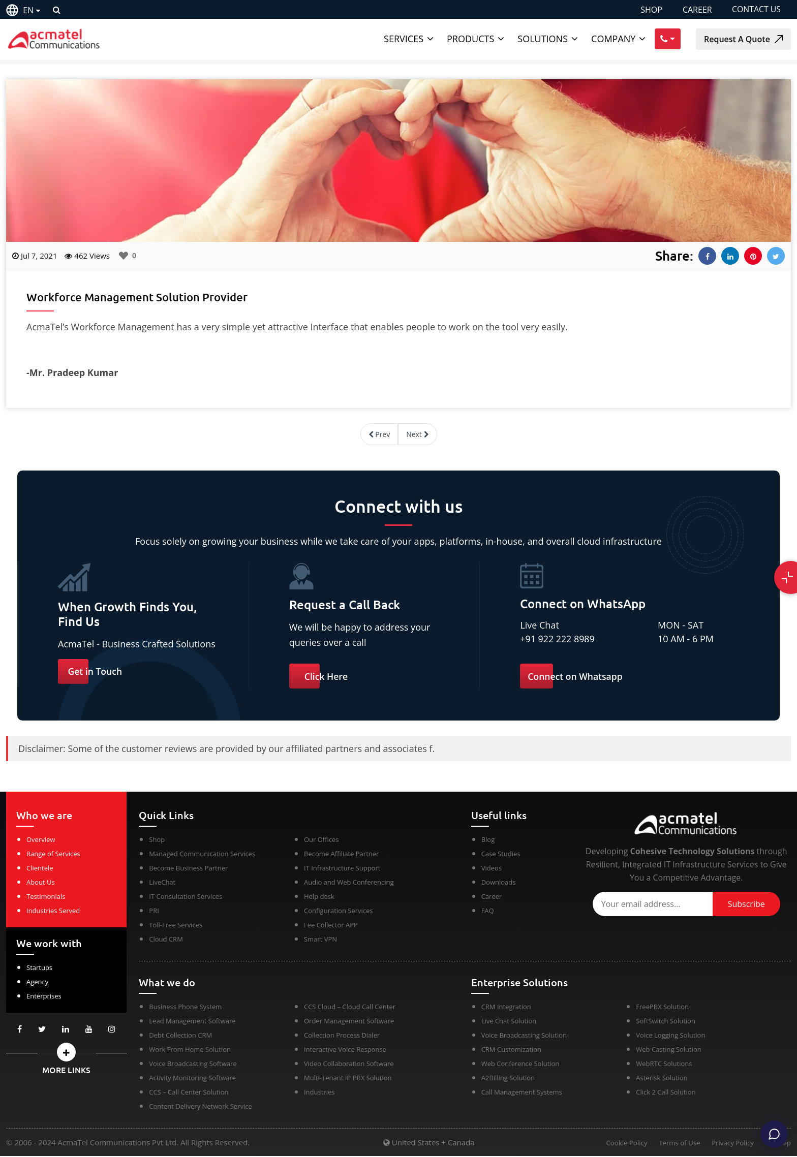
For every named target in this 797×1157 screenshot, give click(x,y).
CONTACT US (756, 9)
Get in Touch (96, 672)
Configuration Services (338, 911)
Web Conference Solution (520, 1064)
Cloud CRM (166, 940)
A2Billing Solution (508, 1078)
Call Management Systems (521, 1093)
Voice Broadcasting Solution (524, 1036)
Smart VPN (320, 940)
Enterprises (44, 997)
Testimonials (45, 897)
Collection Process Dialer (342, 1036)
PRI (154, 911)
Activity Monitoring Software (192, 1078)
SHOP (651, 9)
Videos (491, 868)
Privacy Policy (730, 1144)
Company (613, 39)
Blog (488, 840)
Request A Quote (743, 39)
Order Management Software (349, 1021)
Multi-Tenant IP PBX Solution (348, 1078)
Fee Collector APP (331, 925)
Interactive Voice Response (345, 1050)
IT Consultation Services (185, 897)
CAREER (696, 9)
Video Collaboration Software (349, 1064)
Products (470, 39)
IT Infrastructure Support (342, 868)
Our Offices (321, 840)
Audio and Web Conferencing (349, 883)
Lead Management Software (192, 1021)
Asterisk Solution (661, 1078)
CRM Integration (506, 1007)
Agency (37, 982)
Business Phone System (185, 1007)
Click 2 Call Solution (665, 1093)
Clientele (39, 868)
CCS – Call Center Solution (188, 1093)
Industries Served (53, 911)
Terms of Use (675, 1144)
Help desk (319, 897)
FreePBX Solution (662, 1007)
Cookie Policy (621, 1144)
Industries (319, 1093)
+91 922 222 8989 (557, 639)
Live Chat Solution (509, 1021)
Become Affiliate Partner (341, 854)
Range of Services (53, 854)
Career (491, 897)
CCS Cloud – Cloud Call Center (349, 1007)
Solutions (542, 39)
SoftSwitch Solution (665, 1021)
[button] (66, 1053)
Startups (39, 968)
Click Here (327, 676)
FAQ (487, 911)
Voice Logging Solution (670, 1036)
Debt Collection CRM (180, 1036)
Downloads (498, 883)
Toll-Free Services (175, 925)
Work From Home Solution (190, 1050)
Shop (157, 840)
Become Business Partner (188, 868)
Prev (379, 434)
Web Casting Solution (668, 1050)
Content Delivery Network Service (200, 1107)
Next (417, 434)
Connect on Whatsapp (576, 676)
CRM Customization (511, 1050)
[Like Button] (123, 255)
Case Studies (500, 854)
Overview (40, 840)
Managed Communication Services (202, 854)
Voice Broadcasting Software (192, 1064)
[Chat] (772, 1132)
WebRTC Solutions (664, 1064)
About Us (40, 883)
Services (403, 39)
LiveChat (162, 883)
